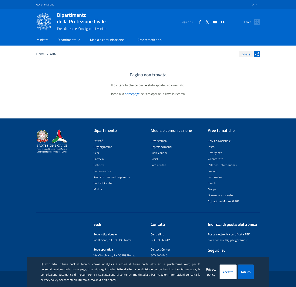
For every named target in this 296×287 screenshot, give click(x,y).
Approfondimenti (161, 147)
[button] (255, 21)
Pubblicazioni (159, 153)
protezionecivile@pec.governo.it (228, 240)
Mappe (212, 189)
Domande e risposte (220, 195)
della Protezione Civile (82, 18)
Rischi (211, 147)
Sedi (96, 153)
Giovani (212, 171)
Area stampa (159, 140)
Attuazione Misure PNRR (223, 201)
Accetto (228, 272)
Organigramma (102, 147)
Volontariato (215, 159)
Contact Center (103, 183)
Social (154, 159)
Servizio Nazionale (219, 140)
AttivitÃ (98, 140)
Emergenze (215, 153)
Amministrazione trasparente (111, 177)
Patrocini (98, 159)
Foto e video (158, 165)
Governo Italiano (45, 4)
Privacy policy (211, 272)
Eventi (212, 183)
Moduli (97, 189)
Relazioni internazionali (222, 165)
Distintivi (98, 165)
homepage (132, 93)
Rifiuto (246, 272)
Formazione (215, 177)
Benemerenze (102, 171)
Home (40, 53)
